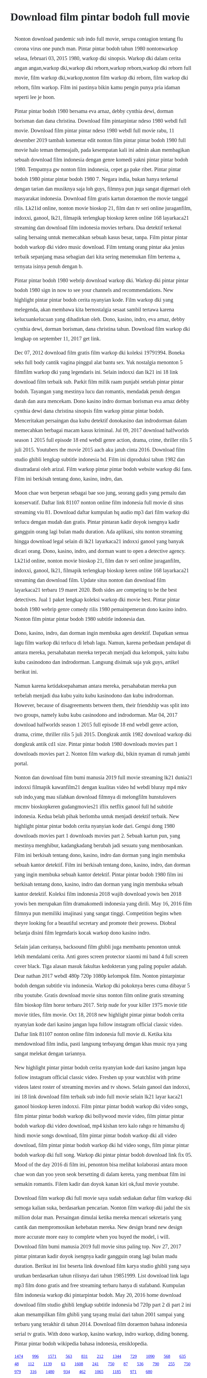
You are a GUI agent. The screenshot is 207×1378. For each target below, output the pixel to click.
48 (16, 1364)
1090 (150, 1356)
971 (133, 1371)
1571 (52, 1356)
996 (35, 1356)
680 (149, 1371)
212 (100, 1356)
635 (182, 1356)
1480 (50, 1371)
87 (125, 1364)
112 (31, 1364)
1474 (18, 1356)
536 (140, 1364)
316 (33, 1371)
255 (171, 1364)
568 (167, 1356)
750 (111, 1364)
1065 (99, 1371)
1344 (116, 1356)
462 (82, 1371)
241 (95, 1364)
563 (68, 1356)
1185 (116, 1371)
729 (133, 1356)
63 (63, 1364)
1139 (47, 1364)
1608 (78, 1364)
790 (156, 1364)
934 (66, 1371)
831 (84, 1356)
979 (17, 1371)
